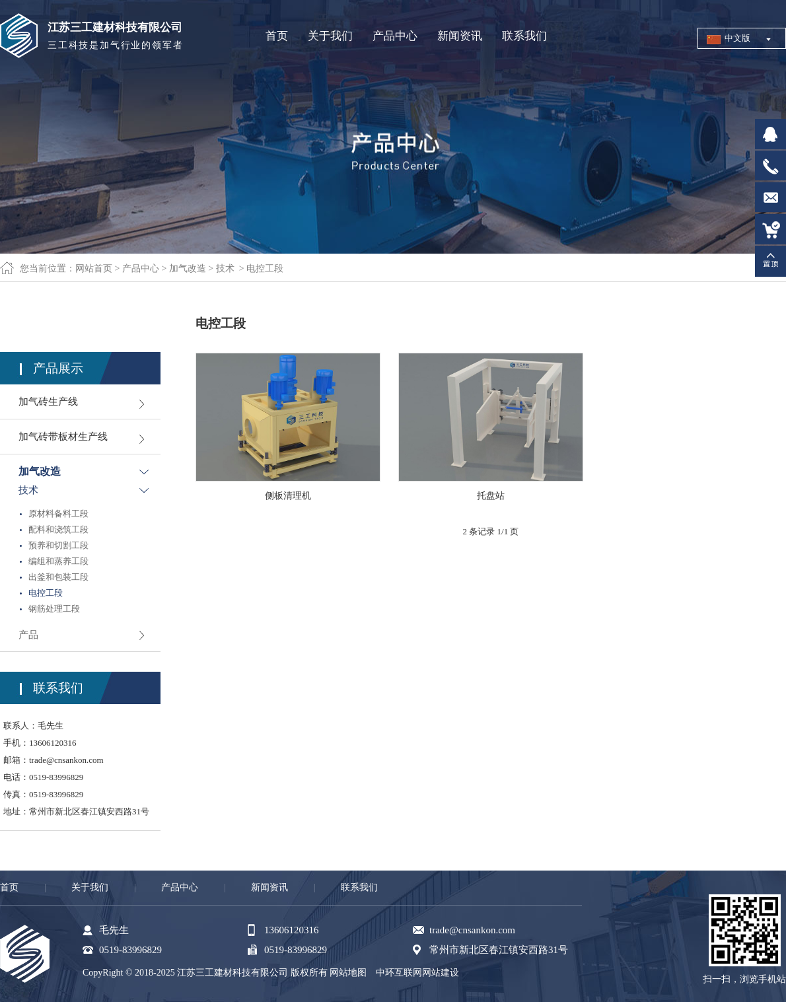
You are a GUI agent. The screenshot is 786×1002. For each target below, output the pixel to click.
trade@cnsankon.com (66, 760)
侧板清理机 (288, 496)
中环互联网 (399, 973)
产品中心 (140, 268)
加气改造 (187, 268)
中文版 (737, 38)
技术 (225, 268)
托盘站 (491, 496)
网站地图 (348, 973)
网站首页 (93, 268)
